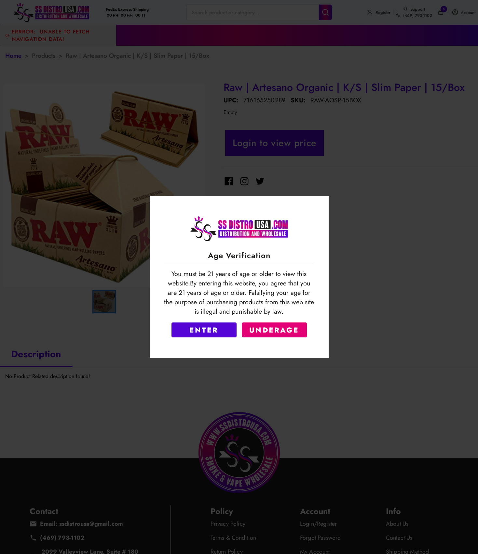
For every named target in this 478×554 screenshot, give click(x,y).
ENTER (204, 330)
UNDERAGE (274, 330)
